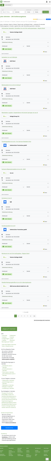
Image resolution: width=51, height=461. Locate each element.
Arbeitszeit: (28, 10)
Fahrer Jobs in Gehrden (8, 372)
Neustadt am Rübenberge (28, 456)
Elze (36, 455)
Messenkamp (20, 451)
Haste (1, 451)
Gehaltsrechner (9, 428)
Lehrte (11, 338)
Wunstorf (12, 340)
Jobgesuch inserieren (9, 329)
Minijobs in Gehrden (7, 386)
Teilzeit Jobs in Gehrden (8, 380)
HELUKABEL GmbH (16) (8, 394)
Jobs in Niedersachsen (7, 346)
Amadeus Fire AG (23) (7, 393)
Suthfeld (36, 450)
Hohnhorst (46, 451)
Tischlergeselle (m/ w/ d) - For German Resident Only (16, 141)
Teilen (46, 51)
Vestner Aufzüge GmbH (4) (8, 406)
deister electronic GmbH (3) (9, 407)
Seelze (11, 342)
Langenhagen (5, 338)
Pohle (36, 454)
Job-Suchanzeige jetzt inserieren (42, 320)
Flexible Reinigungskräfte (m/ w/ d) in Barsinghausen (16, 282)
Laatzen (4, 340)
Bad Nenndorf (46, 450)
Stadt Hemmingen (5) (7, 401)
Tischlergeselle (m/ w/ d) (8, 226)
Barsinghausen (5, 342)
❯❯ (34, 316)
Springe (10, 450)
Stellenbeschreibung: (25, 42)
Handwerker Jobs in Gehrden (7, 366)
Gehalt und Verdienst (10, 422)
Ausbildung (5, 437)
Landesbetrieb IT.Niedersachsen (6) (9, 398)
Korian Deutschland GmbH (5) (9, 399)
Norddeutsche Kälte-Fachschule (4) (9, 404)
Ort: (15, 10)
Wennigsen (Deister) (20, 449)
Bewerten (48, 19)
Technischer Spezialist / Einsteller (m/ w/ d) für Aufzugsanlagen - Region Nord (23, 28)
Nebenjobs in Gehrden (8, 385)
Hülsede (19, 454)
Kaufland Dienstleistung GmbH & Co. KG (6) (9, 396)
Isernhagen (11, 455)
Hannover (4, 335)
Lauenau (28, 451)
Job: (3, 10)
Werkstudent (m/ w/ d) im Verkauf (11, 85)
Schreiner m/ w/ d (7, 198)
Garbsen (4, 337)
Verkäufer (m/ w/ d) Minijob (9, 57)
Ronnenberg (11, 448)
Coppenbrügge (20, 455)
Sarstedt (45, 454)
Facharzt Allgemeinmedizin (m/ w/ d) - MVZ (14, 169)
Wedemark (46, 455)
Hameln (12, 337)
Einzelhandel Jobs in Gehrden (7, 369)
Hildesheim (13, 335)
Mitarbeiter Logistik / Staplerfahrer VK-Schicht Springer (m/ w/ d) (20, 112)
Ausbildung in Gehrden (8, 388)
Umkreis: (36, 10)
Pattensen (19, 450)
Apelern (27, 454)
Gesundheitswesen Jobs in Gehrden (8, 374)
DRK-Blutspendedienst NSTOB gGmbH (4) (9, 402)
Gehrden (1, 448)
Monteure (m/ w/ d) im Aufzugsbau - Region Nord (15, 253)
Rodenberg (2, 454)
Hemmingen (46, 448)
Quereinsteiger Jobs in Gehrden (7, 382)
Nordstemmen (2, 455)
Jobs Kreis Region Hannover (9, 344)
